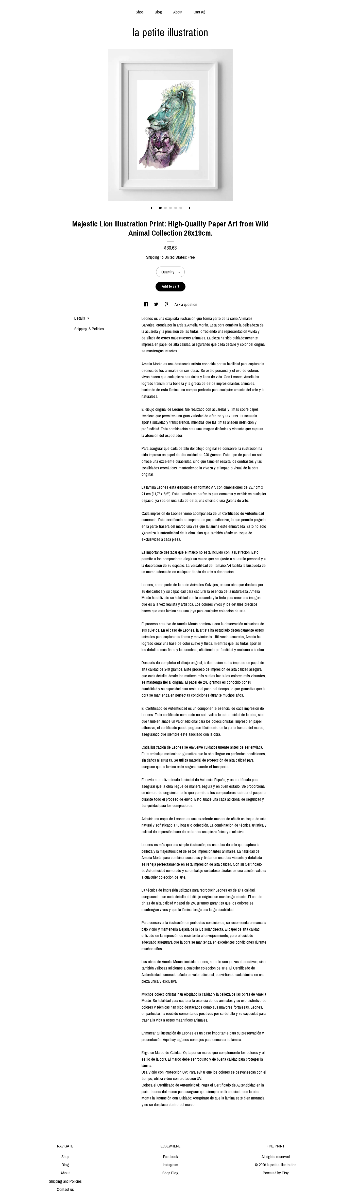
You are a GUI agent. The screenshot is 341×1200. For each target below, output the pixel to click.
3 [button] (170, 208)
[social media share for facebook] (146, 304)
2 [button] (165, 208)
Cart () (199, 12)
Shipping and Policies (65, 1181)
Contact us (65, 1189)
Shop (140, 12)
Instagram (170, 1165)
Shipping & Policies (89, 329)
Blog (158, 12)
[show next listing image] (189, 208)
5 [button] (180, 208)
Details (81, 318)
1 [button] (160, 208)
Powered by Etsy (276, 1173)
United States (175, 257)
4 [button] (175, 208)
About (177, 12)
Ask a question (186, 304)
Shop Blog (170, 1173)
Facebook (170, 1156)
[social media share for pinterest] (166, 304)
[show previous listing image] (151, 208)
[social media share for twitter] (156, 304)
